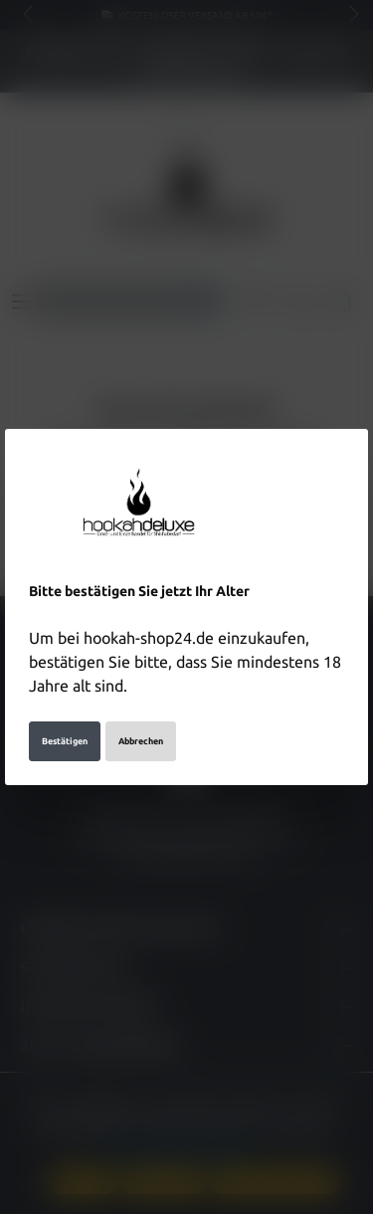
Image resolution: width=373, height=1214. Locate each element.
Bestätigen (65, 741)
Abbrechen (140, 741)
